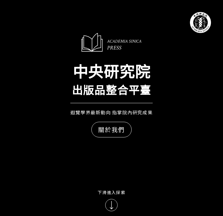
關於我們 (111, 129)
